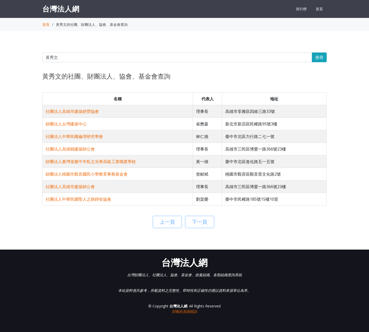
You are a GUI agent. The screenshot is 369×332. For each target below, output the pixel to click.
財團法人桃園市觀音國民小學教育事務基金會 (87, 174)
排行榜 (301, 8)
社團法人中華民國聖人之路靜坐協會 (78, 199)
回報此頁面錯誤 (184, 311)
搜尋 (319, 57)
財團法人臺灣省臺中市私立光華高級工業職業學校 (91, 161)
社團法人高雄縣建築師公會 (70, 149)
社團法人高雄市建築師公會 (70, 186)
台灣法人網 (60, 9)
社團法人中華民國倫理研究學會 (74, 136)
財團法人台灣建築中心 (66, 124)
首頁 (319, 8)
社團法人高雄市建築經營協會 (72, 111)
